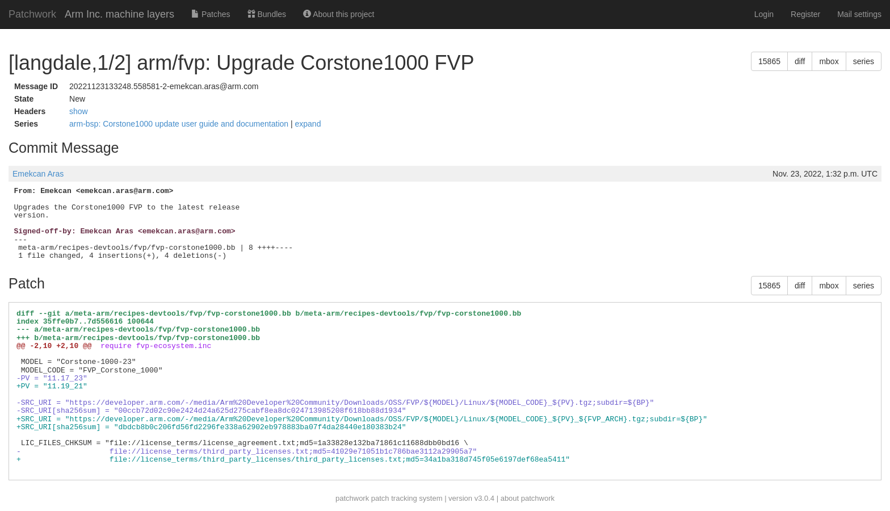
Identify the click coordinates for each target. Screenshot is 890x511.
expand (308, 123)
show (78, 111)
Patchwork (32, 14)
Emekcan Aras (38, 173)
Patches (210, 14)
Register (805, 14)
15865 (769, 61)
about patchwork (528, 498)
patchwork (352, 498)
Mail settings (859, 14)
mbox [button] (828, 61)
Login (764, 14)
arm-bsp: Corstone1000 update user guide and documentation (180, 123)
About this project (338, 14)
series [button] (863, 61)
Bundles (266, 14)
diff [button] (800, 61)
